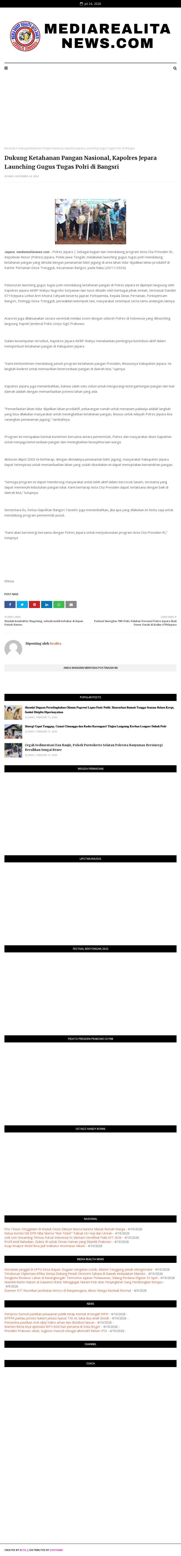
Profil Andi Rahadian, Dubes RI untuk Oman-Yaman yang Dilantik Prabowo (57, 1242)
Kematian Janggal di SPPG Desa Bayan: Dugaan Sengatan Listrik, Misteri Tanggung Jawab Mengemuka (78, 1269)
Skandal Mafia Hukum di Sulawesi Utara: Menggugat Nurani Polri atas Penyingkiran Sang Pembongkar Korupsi (83, 1282)
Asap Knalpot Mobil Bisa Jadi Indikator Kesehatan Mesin (44, 1246)
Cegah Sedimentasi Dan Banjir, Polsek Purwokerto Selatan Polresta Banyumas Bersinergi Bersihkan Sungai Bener (94, 747)
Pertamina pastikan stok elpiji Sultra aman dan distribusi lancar (49, 1322)
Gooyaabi (56, 1550)
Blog (23, 1550)
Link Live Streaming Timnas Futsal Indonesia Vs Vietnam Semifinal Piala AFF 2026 (62, 1237)
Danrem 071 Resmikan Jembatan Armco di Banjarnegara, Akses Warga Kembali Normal (67, 1290)
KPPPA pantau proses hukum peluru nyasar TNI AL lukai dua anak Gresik (56, 1318)
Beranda (9, 148)
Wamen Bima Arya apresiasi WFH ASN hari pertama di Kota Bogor (52, 1326)
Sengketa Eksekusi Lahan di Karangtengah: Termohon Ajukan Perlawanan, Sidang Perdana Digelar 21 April (80, 1278)
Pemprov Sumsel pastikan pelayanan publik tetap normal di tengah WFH (56, 1314)
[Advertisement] (90, 113)
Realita (55, 644)
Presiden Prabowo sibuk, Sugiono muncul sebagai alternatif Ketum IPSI (55, 1331)
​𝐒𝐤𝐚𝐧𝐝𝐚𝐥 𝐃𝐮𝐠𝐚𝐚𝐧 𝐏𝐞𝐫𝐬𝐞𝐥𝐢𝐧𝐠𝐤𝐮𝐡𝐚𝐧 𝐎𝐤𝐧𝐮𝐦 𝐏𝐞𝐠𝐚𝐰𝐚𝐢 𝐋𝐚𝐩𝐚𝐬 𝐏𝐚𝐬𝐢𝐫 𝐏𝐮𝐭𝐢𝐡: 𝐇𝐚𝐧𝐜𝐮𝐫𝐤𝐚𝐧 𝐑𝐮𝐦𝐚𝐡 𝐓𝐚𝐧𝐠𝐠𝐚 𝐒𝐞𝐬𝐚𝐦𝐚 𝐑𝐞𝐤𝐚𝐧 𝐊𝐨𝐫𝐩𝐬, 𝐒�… (99, 710)
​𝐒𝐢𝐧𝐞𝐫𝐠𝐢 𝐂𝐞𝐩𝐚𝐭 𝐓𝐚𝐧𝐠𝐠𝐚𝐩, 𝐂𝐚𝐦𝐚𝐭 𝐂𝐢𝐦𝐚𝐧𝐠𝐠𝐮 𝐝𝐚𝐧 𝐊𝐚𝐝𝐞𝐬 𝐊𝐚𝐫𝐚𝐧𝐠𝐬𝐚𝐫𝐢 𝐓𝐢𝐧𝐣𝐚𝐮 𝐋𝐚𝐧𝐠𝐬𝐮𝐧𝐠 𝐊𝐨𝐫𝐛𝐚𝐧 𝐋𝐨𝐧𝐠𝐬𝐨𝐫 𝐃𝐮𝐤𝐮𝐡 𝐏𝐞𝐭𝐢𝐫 (96, 726)
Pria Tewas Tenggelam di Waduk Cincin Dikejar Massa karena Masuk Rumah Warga (64, 1229)
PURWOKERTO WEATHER (90, 1388)
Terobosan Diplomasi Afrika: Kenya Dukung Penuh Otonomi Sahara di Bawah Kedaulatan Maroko (74, 1273)
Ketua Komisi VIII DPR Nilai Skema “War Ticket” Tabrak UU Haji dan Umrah (58, 1233)
